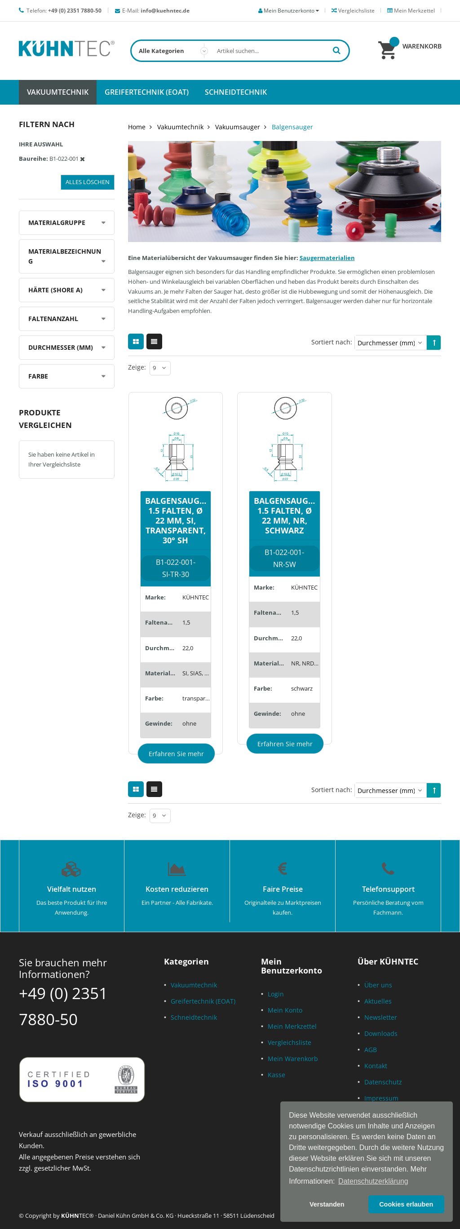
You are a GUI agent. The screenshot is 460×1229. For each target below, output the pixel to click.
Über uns (378, 985)
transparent (196, 698)
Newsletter (380, 1017)
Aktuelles (378, 1001)
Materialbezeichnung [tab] (64, 256)
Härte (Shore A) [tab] (55, 290)
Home (137, 127)
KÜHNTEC (195, 597)
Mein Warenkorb (293, 1058)
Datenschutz (383, 1082)
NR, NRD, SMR (305, 663)
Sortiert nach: (331, 342)
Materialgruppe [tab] (56, 222)
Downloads (381, 1033)
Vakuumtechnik (180, 127)
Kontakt (375, 1066)
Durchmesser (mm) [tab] (60, 347)
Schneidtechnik (194, 1017)
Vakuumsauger (237, 127)
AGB (370, 1049)
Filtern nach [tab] (47, 124)
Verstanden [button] (327, 1204)
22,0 (187, 648)
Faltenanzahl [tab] (53, 318)
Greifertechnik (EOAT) (203, 1001)
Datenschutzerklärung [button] (373, 1181)
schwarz (302, 688)
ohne (189, 723)
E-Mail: (156, 10)
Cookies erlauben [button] (406, 1204)
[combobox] (240, 51)
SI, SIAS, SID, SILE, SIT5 (196, 673)
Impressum (381, 1098)
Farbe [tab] (38, 376)
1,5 (186, 622)
